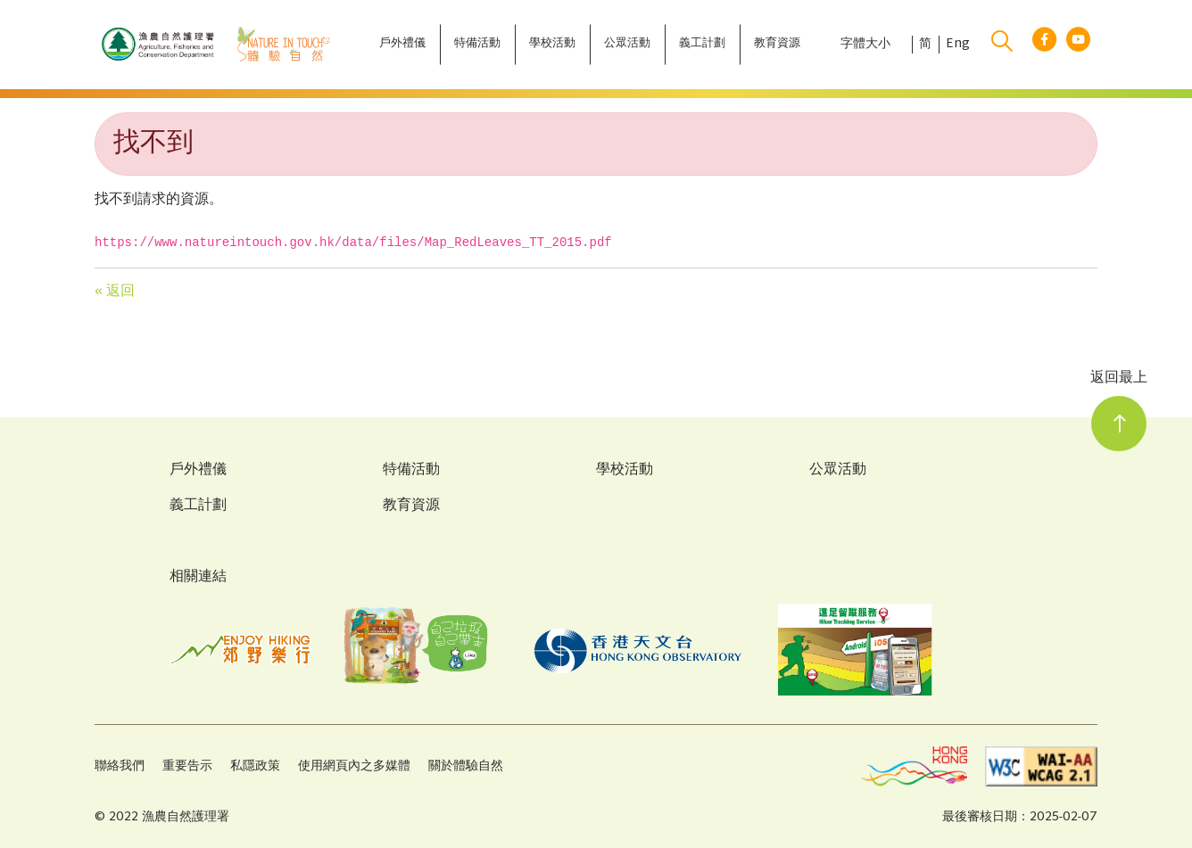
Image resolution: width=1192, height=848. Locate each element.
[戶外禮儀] (402, 44)
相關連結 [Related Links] (198, 577)
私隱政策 (255, 766)
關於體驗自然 (465, 766)
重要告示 (187, 766)
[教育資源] (777, 44)
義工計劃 (198, 506)
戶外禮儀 (198, 471)
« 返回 (115, 292)
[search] (1002, 45)
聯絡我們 (120, 766)
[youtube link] (1078, 45)
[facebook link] (1044, 45)
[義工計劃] (702, 44)
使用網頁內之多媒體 (354, 766)
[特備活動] (477, 44)
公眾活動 (837, 471)
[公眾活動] (627, 44)
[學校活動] (552, 44)
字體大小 (865, 44)
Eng (958, 44)
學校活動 (624, 471)
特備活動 (411, 471)
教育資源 (411, 506)
